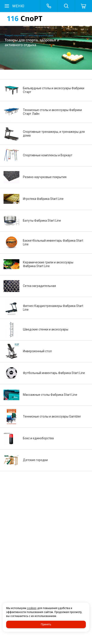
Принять (46, 624)
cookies (32, 608)
